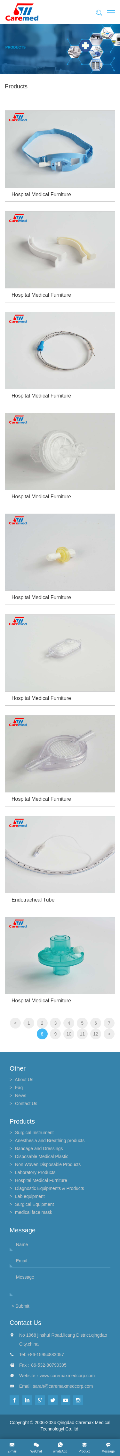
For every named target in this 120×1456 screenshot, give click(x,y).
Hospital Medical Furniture (41, 194)
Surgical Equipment (34, 1204)
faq (19, 1087)
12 (95, 1033)
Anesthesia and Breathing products (49, 1140)
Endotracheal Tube (33, 900)
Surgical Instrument (34, 1132)
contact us (26, 1103)
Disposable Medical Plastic (41, 1156)
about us (24, 1079)
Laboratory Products (35, 1172)
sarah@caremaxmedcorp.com (63, 1386)
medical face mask (33, 1212)
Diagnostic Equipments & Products (49, 1188)
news (20, 1095)
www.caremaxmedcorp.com (67, 1375)
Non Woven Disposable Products (48, 1164)
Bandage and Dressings (39, 1148)
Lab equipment (30, 1196)
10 (69, 1033)
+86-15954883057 (46, 1354)
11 (82, 1033)
